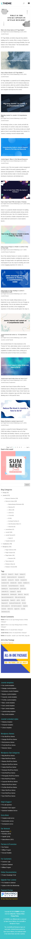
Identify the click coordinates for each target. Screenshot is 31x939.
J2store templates (7, 727)
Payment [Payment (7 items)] (12, 600)
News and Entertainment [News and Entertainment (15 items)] (7, 597)
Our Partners (5, 847)
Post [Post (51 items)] (23, 600)
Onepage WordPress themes (9, 739)
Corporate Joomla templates (9, 697)
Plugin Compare (9, 552)
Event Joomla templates (8, 705)
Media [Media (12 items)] (20, 594)
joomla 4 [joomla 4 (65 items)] (23, 588)
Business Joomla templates (9, 694)
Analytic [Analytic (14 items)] (4, 574)
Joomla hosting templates (8, 711)
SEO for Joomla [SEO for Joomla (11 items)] (6, 606)
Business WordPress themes (9, 761)
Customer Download (7, 864)
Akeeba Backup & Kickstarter (15, 504)
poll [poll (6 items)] (18, 600)
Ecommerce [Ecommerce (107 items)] (5, 582)
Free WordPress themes (8, 736)
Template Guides (9, 541)
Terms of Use (20, 914)
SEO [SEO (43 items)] (24, 603)
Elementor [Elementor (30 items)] (13, 582)
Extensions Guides (9, 501)
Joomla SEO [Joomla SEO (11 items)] (5, 591)
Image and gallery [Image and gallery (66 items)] (14, 588)
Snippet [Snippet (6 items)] (25, 606)
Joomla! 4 (7, 532)
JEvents (10, 512)
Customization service (8, 821)
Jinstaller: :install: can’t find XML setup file (18, 635)
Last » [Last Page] (28, 447)
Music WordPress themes (8, 790)
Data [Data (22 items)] (17, 580)
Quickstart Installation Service (9, 810)
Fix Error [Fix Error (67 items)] (4, 585)
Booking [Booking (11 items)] (22, 574)
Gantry (28, 203)
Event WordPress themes (8, 793)
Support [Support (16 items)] (16, 608)
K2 (9, 518)
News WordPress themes (8, 758)
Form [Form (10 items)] (22, 585)
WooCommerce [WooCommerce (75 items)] (6, 611)
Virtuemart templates (7, 725)
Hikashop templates (7, 722)
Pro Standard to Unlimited (8, 882)
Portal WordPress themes (9, 745)
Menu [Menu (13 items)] (26, 594)
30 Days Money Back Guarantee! (9, 899)
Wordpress (5, 546)
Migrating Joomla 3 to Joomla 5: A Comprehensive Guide (14, 116)
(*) (10, 831)
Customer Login (6, 861)
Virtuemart (10, 526)
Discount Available (6, 853)
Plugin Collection (9, 549)
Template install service (8, 818)
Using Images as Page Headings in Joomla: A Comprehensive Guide (12, 291)
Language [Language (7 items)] (13, 591)
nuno (2, 624)
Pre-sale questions (7, 805)
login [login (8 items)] (19, 591)
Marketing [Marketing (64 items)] (13, 594)
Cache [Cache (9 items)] (3, 577)
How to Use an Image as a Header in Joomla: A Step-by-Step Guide (14, 247)
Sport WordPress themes (8, 796)
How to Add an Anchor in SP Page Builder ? (12, 72)
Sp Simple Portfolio (13, 521)
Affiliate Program (6, 850)
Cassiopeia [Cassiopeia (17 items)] (21, 577)
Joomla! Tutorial (5, 34)
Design (4, 492)
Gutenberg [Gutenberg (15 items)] (5, 588)
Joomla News (8, 529)
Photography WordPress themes (10, 776)
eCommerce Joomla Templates (10, 691)
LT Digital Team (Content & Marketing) (10, 31)
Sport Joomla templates (8, 708)
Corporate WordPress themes (10, 781)
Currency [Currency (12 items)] (11, 580)
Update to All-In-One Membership (10, 885)
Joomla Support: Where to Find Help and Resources (14, 159)
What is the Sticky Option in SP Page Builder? (12, 30)
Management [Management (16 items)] (5, 594)
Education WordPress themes (9, 764)
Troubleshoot (12, 252)
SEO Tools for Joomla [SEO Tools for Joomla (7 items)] (16, 606)
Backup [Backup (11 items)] (10, 574)
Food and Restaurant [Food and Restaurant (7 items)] (13, 585)
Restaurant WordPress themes (10, 770)
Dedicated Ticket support (8, 807)
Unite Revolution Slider (13, 524)
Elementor (10, 558)
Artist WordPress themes (8, 778)
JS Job (10, 515)
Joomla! (3, 340)
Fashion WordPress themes (9, 767)
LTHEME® (17, 911)
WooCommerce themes (8, 742)
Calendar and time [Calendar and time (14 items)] (11, 577)
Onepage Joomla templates (9, 688)
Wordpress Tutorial (9, 566)
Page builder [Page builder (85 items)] (5, 600)
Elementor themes (7, 748)
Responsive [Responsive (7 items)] (5, 603)
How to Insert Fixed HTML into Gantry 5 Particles (14, 202)
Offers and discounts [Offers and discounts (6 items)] (20, 597)
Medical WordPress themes (9, 784)
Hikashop (10, 507)
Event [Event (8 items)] (20, 582)
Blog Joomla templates (8, 714)
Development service (7, 824)
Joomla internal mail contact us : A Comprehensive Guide (14, 335)
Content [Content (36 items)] (4, 580)
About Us (12, 914)
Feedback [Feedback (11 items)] (26, 582)
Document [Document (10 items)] (24, 580)
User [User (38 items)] (23, 608)
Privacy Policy (15, 916)
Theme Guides (8, 561)
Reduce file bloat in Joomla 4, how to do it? (12, 421)
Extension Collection (10, 498)
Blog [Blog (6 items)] (16, 574)
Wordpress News (9, 564)
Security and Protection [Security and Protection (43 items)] (15, 603)
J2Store (10, 510)
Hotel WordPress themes (8, 773)
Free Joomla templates (8, 685)
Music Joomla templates (8, 703)
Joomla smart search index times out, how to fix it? (14, 378)
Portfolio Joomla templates (9, 700)
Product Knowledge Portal (9, 875)
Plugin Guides (8, 555)
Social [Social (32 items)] (4, 608)
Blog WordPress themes (8, 755)
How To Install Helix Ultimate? (14, 629)
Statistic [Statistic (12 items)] (10, 608)
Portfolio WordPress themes (9, 787)
